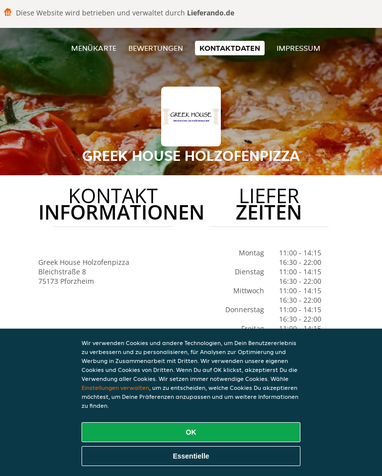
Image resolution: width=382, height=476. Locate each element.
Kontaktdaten (229, 48)
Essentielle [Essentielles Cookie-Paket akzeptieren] (191, 456)
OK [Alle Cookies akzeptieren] (191, 432)
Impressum (298, 48)
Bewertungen (155, 48)
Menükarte (93, 48)
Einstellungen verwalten (115, 387)
